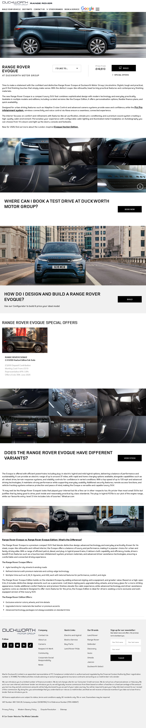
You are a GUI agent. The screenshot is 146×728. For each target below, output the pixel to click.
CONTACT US (39, 11)
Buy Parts (68, 643)
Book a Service (71, 638)
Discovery (91, 647)
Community (43, 652)
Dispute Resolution (46, 708)
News (40, 663)
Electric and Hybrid (72, 634)
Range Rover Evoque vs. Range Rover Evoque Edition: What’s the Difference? (38, 538)
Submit (121, 657)
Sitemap (60, 708)
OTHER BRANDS (54, 11)
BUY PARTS (27, 11)
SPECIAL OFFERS (120, 75)
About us (42, 638)
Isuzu (89, 652)
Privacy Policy (7, 708)
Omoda (90, 656)
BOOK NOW (130, 208)
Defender (91, 643)
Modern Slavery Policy (26, 708)
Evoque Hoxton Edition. (65, 126)
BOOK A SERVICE (72, 11)
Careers (42, 643)
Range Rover (93, 638)
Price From (101, 66)
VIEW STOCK (130, 457)
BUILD (123, 67)
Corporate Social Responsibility (46, 658)
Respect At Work (45, 647)
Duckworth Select (95, 665)
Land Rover (92, 634)
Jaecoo (90, 661)
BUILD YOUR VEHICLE (11, 11)
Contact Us (43, 634)
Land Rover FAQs (72, 647)
